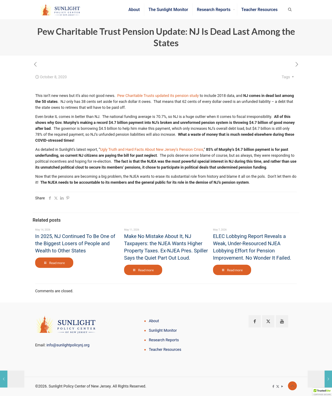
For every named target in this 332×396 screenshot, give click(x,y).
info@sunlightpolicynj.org (67, 345)
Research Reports (164, 340)
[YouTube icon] (282, 386)
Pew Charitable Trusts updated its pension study (158, 95)
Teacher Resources (165, 349)
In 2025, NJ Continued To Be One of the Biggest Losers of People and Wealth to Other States (75, 243)
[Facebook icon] (273, 386)
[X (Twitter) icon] (277, 386)
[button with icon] (255, 321)
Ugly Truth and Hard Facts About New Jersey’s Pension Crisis (151, 149)
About (154, 321)
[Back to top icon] (292, 385)
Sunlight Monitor (163, 330)
